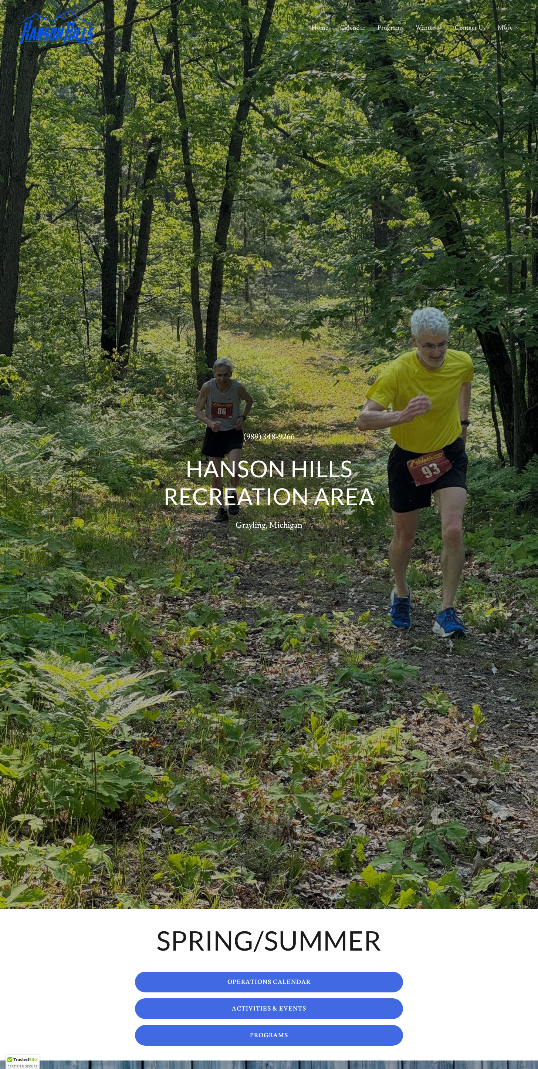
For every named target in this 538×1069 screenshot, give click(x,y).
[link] (57, 25)
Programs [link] (391, 27)
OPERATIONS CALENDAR (269, 982)
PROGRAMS (269, 1035)
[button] (429, 27)
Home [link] (320, 27)
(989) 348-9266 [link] (269, 436)
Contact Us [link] (470, 27)
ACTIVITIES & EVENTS (269, 1008)
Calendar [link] (353, 27)
